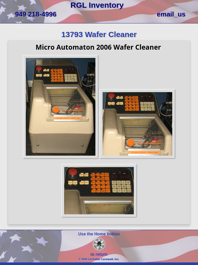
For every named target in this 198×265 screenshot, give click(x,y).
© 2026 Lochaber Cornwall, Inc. (99, 259)
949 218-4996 (35, 14)
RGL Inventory (96, 5)
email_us (171, 14)
